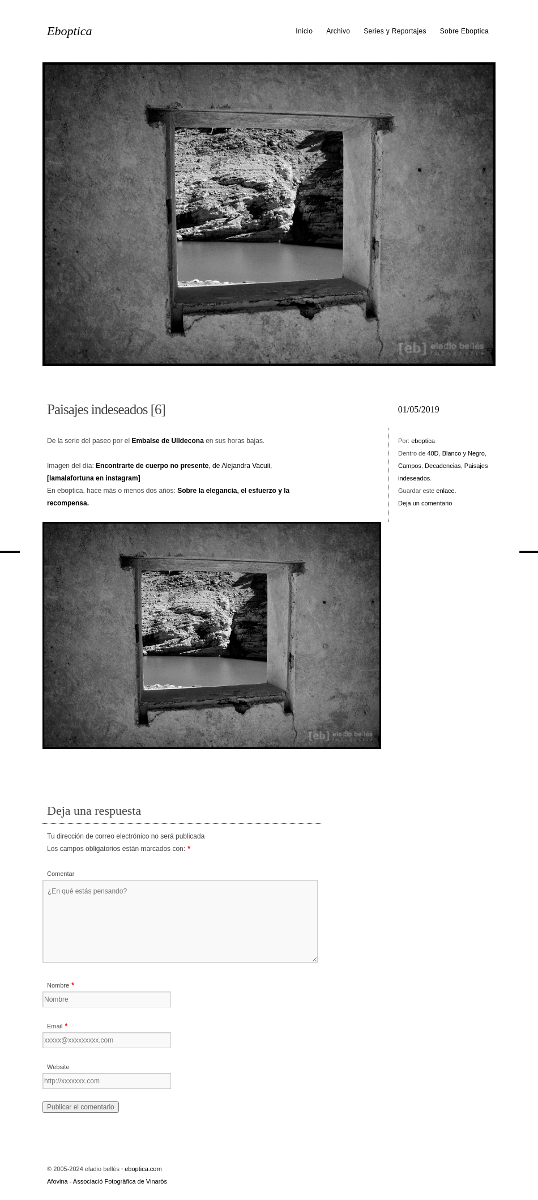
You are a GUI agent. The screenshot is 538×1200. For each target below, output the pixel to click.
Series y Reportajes (395, 31)
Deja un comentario (425, 503)
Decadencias (443, 465)
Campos (409, 465)
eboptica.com (143, 1168)
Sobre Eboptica (464, 31)
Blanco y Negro (463, 453)
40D (432, 453)
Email (55, 1026)
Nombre (58, 985)
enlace (445, 490)
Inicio (304, 31)
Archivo (338, 31)
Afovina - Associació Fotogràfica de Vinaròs (107, 1181)
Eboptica (69, 31)
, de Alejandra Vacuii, (184, 466)
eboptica (423, 440)
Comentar (60, 873)
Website (58, 1066)
